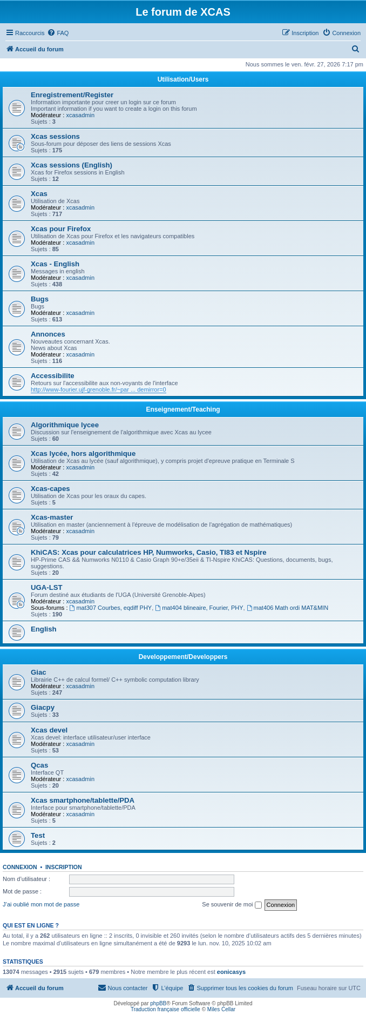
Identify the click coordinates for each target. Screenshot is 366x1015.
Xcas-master (52, 517)
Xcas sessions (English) (71, 165)
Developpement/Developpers (183, 657)
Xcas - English (55, 264)
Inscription (63, 867)
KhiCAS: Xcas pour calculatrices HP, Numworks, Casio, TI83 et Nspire (149, 552)
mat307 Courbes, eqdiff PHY (111, 607)
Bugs (40, 299)
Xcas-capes (50, 489)
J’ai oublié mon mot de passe (41, 904)
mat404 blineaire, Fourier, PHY (199, 607)
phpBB (158, 1003)
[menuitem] (58, 32)
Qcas (39, 765)
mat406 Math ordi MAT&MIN (287, 607)
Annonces (48, 334)
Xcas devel (49, 730)
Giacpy (43, 707)
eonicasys (231, 972)
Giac (38, 672)
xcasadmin (80, 115)
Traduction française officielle (165, 1009)
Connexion (20, 867)
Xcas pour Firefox (61, 229)
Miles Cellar (221, 1009)
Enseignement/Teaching (183, 409)
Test (38, 835)
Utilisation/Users (183, 79)
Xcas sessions (55, 136)
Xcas (39, 194)
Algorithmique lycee (65, 425)
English (44, 629)
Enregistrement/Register (72, 95)
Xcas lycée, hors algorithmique (83, 453)
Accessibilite (52, 376)
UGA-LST (47, 587)
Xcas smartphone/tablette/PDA (82, 800)
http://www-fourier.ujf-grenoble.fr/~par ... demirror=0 (98, 389)
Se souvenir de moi (231, 905)
